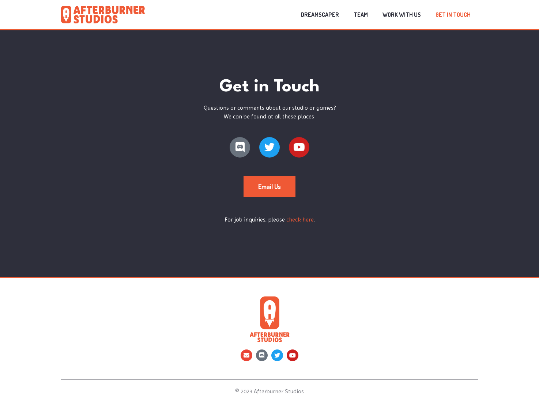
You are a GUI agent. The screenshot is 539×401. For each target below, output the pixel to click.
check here (300, 219)
